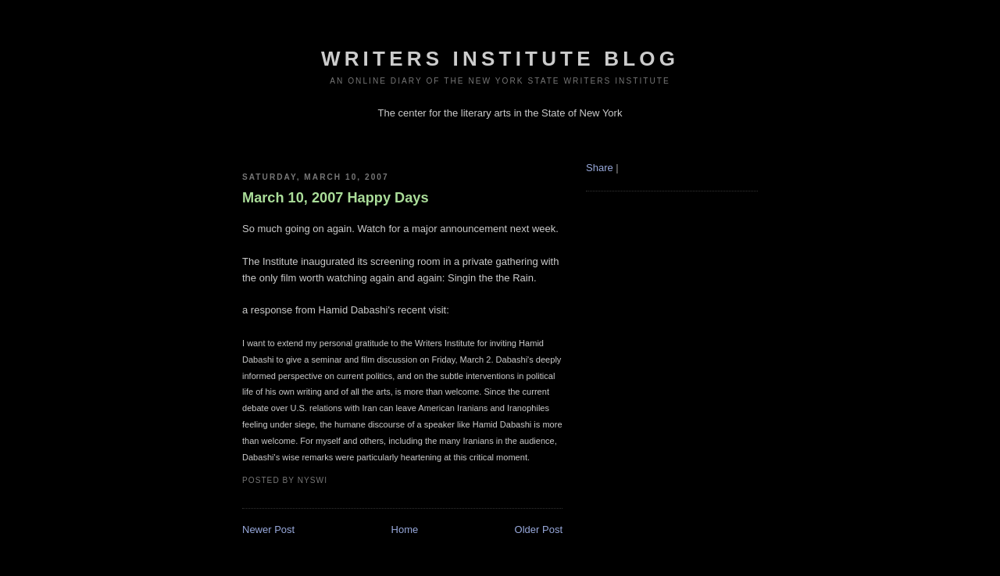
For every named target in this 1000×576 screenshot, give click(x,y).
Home (405, 529)
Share (599, 168)
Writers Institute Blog (500, 58)
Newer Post (268, 529)
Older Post (538, 529)
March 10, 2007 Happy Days (335, 198)
